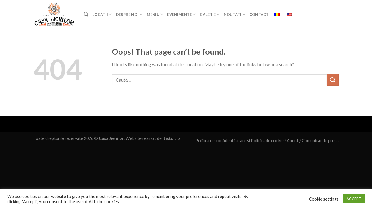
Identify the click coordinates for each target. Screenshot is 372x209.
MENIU (155, 14)
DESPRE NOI (129, 14)
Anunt (292, 140)
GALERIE (209, 14)
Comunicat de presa (320, 140)
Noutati (234, 14)
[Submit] (333, 79)
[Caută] (86, 14)
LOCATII (102, 14)
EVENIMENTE (181, 14)
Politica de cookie (267, 140)
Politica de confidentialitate (220, 140)
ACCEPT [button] (353, 199)
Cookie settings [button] (324, 199)
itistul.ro (171, 138)
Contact (259, 14)
